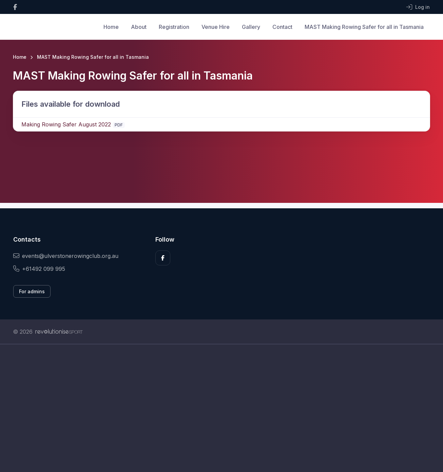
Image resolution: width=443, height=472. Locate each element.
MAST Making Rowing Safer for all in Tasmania (364, 26)
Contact (282, 26)
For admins (32, 291)
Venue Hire (215, 26)
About (139, 26)
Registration (174, 26)
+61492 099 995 (39, 268)
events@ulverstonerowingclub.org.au (65, 255)
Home (111, 26)
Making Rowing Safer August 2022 (66, 124)
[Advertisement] (216, 408)
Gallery (251, 26)
